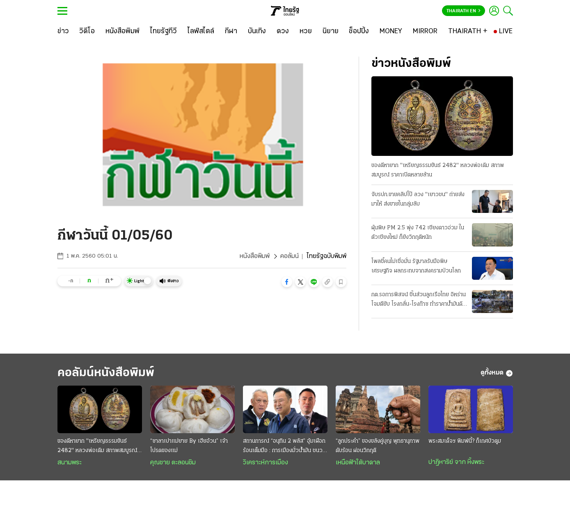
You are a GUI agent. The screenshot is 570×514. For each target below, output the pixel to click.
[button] (287, 281)
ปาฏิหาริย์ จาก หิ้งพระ (456, 462)
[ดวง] (283, 31)
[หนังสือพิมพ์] (122, 31)
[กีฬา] (230, 31)
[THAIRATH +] (468, 31)
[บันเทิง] (257, 31)
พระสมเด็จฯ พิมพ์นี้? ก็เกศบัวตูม (464, 441)
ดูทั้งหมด (497, 373)
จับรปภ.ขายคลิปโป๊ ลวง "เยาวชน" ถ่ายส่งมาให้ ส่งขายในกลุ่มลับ (418, 199)
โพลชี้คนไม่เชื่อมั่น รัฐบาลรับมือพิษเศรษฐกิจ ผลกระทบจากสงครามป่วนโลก (416, 266)
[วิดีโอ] (87, 31)
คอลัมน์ (289, 256)
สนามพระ (69, 462)
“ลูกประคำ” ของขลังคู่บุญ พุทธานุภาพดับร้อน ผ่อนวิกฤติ (377, 446)
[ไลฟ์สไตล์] (201, 31)
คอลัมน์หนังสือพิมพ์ (105, 373)
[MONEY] (391, 31)
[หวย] (306, 31)
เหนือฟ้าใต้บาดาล (358, 462)
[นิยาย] (331, 31)
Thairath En (463, 11)
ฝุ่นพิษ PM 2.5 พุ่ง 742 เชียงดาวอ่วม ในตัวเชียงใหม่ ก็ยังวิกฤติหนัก (417, 232)
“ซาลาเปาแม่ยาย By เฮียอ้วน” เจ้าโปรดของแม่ (189, 446)
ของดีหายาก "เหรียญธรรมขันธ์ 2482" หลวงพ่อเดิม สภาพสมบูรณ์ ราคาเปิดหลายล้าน (437, 170)
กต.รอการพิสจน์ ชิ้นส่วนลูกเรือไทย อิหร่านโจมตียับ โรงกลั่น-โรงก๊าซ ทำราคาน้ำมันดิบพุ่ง (418, 300)
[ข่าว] (63, 31)
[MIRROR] (425, 31)
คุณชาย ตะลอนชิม (173, 462)
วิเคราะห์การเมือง (265, 462)
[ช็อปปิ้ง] (359, 31)
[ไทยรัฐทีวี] (163, 31)
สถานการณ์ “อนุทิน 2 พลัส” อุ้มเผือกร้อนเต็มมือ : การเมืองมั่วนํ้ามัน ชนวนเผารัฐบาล (284, 446)
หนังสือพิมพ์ (255, 256)
